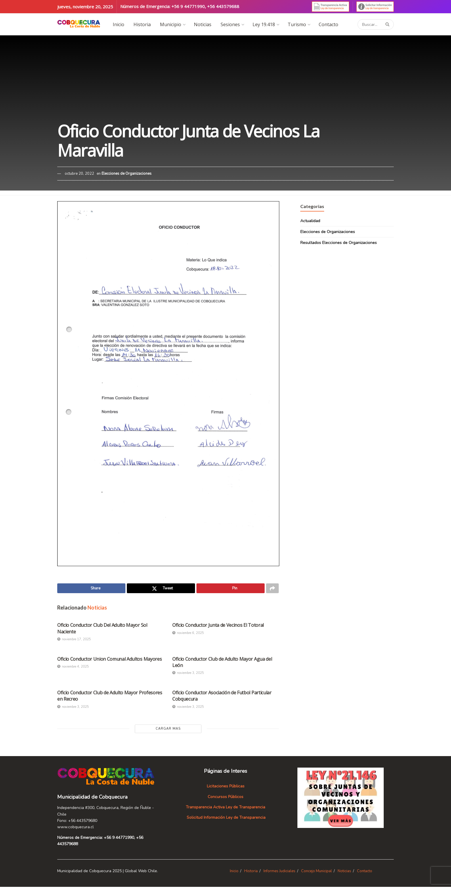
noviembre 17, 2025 (74, 640)
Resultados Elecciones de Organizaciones (338, 242)
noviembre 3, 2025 (188, 674)
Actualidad (310, 221)
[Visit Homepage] (78, 24)
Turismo (297, 24)
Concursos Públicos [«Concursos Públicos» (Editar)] (225, 797)
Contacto (328, 24)
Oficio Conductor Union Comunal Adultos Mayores (109, 660)
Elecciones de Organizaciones (127, 173)
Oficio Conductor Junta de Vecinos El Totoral (218, 626)
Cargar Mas (168, 730)
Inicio (118, 24)
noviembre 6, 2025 (188, 634)
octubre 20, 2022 (79, 173)
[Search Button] (388, 24)
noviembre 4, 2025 (73, 668)
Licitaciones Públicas (225, 787)
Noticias (202, 24)
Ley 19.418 (264, 24)
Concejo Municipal (316, 871)
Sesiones (230, 24)
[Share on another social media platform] (272, 588)
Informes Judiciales (279, 871)
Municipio (170, 24)
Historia (142, 24)
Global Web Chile (141, 871)
